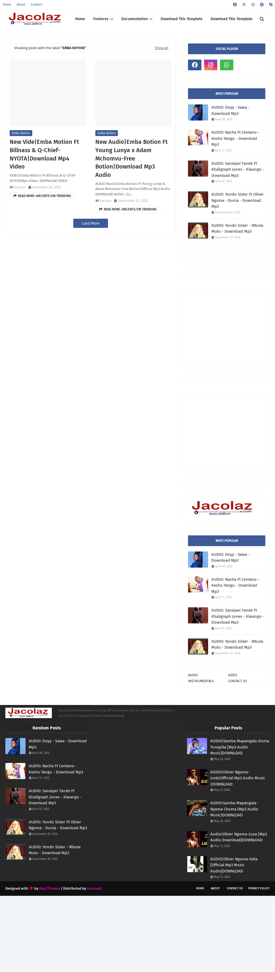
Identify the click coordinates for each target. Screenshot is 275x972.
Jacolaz (20, 187)
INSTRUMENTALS (201, 681)
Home (7, 4)
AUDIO (193, 675)
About (21, 4)
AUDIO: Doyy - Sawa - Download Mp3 (230, 110)
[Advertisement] (231, 326)
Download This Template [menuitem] (181, 19)
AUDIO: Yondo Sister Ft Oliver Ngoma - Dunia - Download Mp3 (237, 200)
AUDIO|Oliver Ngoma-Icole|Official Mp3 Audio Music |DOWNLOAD (237, 778)
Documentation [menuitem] (134, 19)
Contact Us (235, 888)
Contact (36, 4)
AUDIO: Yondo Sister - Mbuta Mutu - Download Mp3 (237, 228)
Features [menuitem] (100, 19)
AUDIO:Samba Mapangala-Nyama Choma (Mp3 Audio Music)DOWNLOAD (234, 809)
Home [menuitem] (80, 19)
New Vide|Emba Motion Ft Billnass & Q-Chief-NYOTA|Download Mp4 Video (44, 154)
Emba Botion (21, 133)
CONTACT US (237, 681)
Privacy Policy (259, 888)
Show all (161, 48)
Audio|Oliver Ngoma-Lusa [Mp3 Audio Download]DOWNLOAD (238, 837)
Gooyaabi (94, 888)
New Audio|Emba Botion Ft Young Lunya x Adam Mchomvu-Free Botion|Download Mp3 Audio (131, 158)
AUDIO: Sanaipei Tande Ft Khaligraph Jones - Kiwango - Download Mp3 (237, 169)
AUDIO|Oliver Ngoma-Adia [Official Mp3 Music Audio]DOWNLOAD (234, 865)
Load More (91, 223)
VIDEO (232, 675)
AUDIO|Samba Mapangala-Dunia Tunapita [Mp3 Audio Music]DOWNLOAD (239, 747)
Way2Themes (49, 888)
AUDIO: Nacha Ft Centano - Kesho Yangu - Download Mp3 (235, 138)
